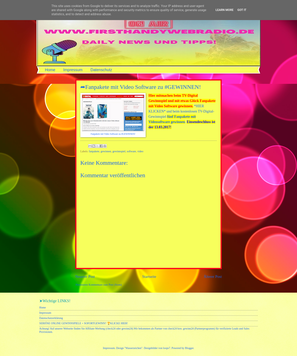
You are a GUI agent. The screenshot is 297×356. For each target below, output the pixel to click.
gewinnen (106, 151)
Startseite (149, 277)
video (140, 151)
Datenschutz (101, 70)
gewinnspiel (118, 151)
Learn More (224, 10)
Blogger (189, 348)
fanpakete (94, 151)
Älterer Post (213, 277)
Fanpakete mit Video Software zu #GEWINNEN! (113, 134)
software (131, 151)
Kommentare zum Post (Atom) (105, 284)
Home (50, 70)
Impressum (72, 70)
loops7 (166, 348)
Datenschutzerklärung (51, 318)
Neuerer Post (85, 277)
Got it (241, 10)
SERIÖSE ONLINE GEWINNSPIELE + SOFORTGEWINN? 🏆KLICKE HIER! (83, 323)
